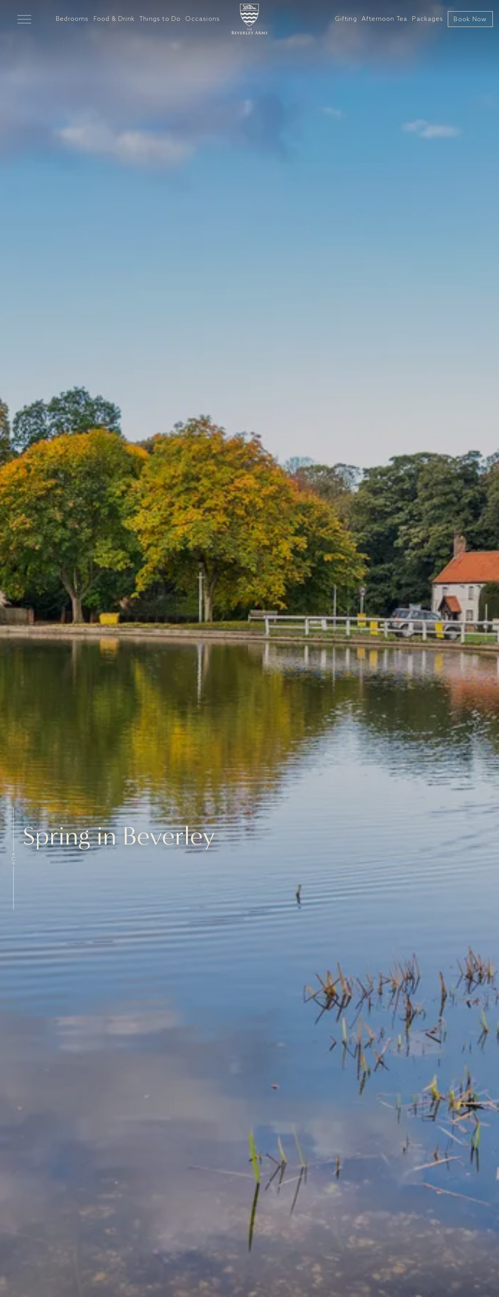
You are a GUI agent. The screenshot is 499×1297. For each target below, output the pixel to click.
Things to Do (160, 19)
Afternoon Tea (385, 19)
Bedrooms (72, 19)
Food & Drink (114, 19)
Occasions (202, 19)
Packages (427, 19)
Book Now (470, 19)
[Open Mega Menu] (24, 19)
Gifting (346, 19)
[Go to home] (249, 19)
